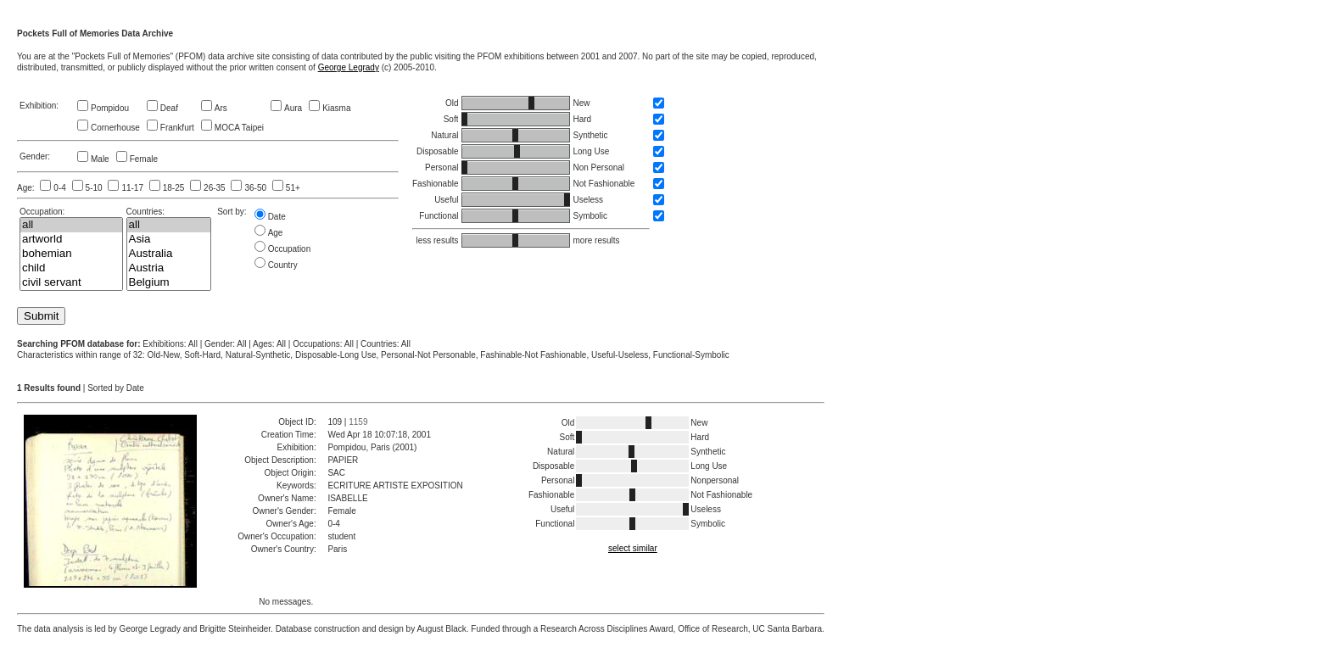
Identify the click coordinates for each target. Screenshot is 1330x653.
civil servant (71, 283)
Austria (169, 268)
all (71, 225)
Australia (169, 254)
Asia (169, 239)
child (71, 268)
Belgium (169, 283)
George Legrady (348, 67)
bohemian (71, 254)
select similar (632, 548)
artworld (71, 239)
